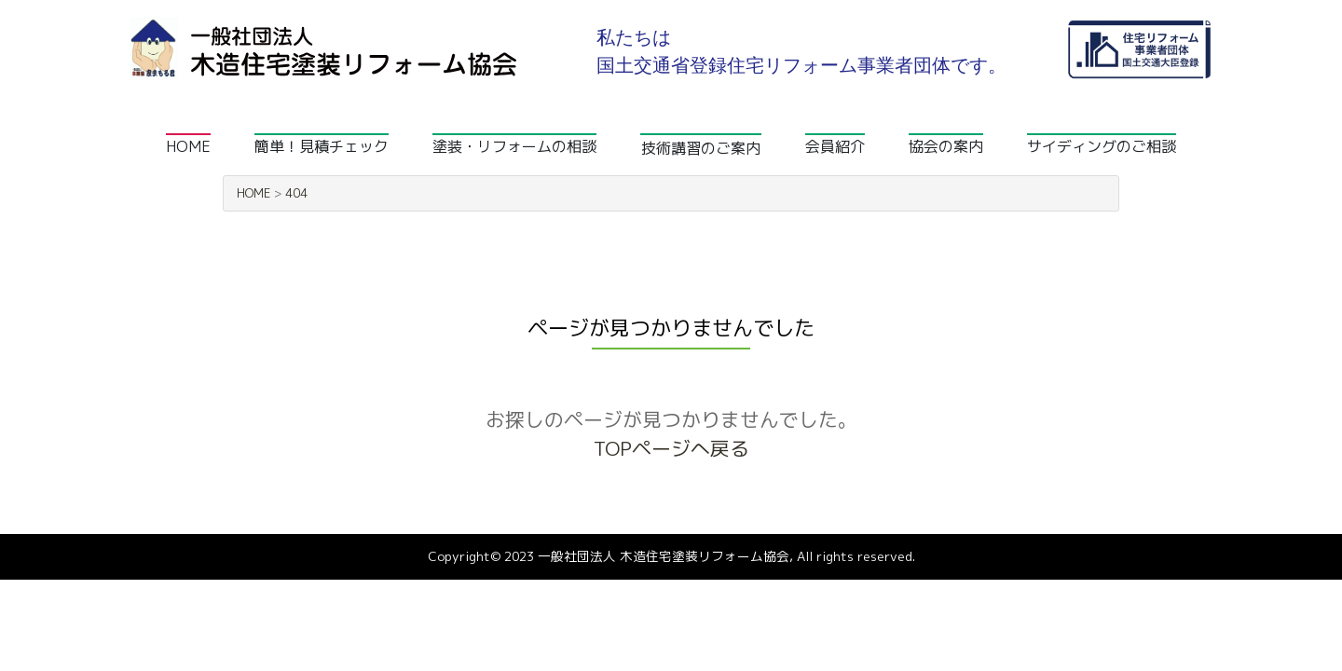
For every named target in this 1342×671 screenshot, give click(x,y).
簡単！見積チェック (321, 146)
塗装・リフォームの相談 (514, 146)
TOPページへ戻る (671, 448)
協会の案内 (946, 146)
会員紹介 (835, 146)
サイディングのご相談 (1101, 146)
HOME (188, 146)
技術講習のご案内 (700, 148)
